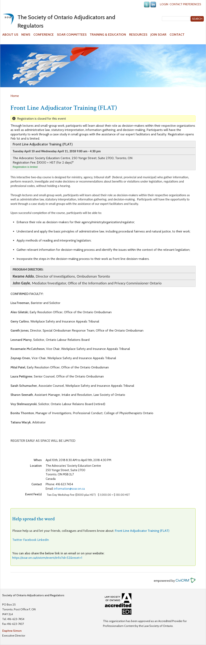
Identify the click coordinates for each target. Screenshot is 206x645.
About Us (10, 34)
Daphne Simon (12, 631)
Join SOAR (158, 34)
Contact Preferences (185, 4)
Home (14, 96)
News (25, 34)
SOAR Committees (72, 34)
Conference (43, 34)
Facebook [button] (29, 540)
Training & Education (108, 34)
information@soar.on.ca (69, 488)
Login (164, 4)
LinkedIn (43, 540)
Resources (138, 34)
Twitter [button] (17, 540)
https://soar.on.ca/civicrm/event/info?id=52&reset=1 (47, 558)
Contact (177, 34)
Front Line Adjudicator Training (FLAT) (142, 531)
